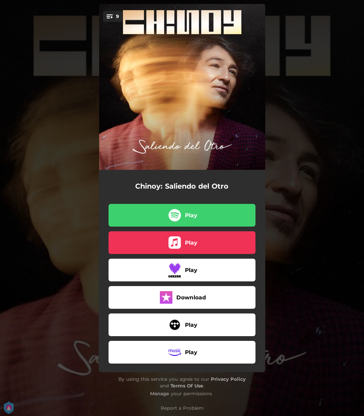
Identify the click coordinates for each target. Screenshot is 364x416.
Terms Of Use (186, 386)
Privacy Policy (228, 379)
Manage (159, 393)
